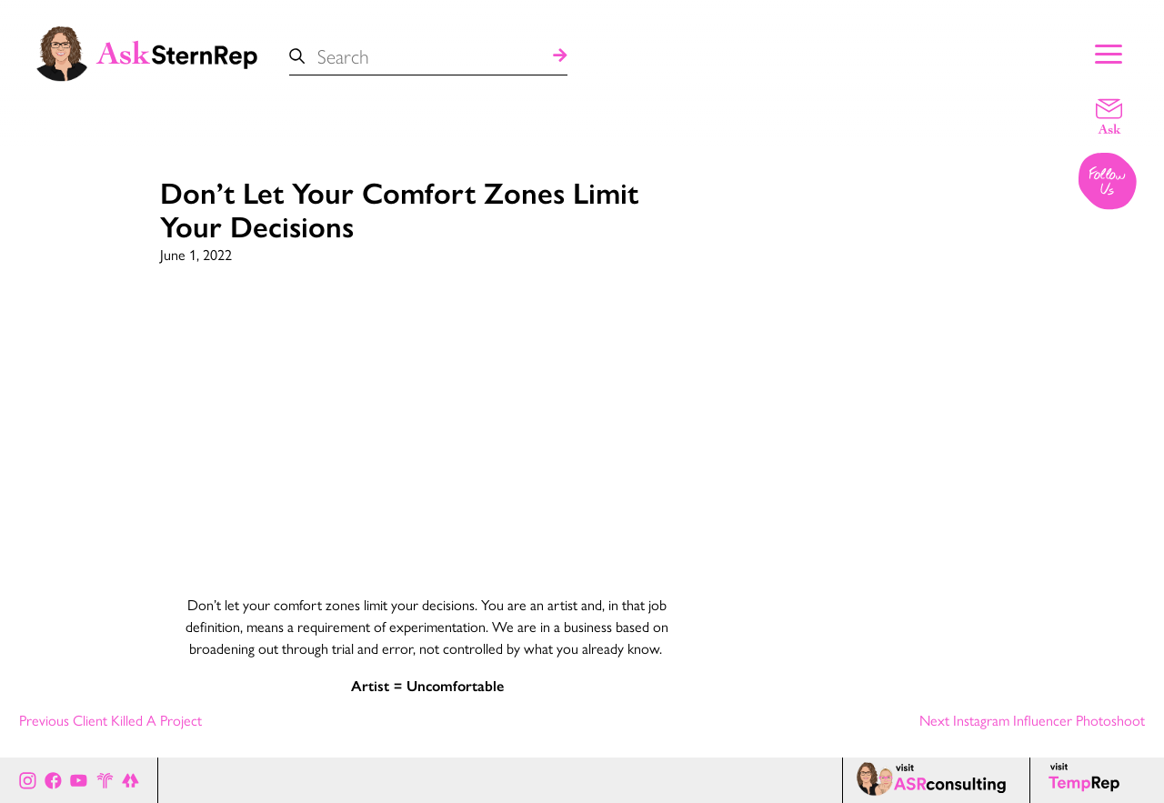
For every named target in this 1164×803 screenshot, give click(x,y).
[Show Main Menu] (1108, 52)
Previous (110, 719)
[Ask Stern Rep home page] (145, 52)
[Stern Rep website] (105, 779)
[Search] (560, 56)
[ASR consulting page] (935, 780)
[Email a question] (1109, 115)
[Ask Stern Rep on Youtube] (78, 779)
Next (1032, 719)
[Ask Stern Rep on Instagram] (27, 779)
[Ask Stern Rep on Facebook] (53, 779)
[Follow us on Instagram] (1109, 183)
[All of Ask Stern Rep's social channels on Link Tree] (130, 779)
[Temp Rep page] (1087, 780)
